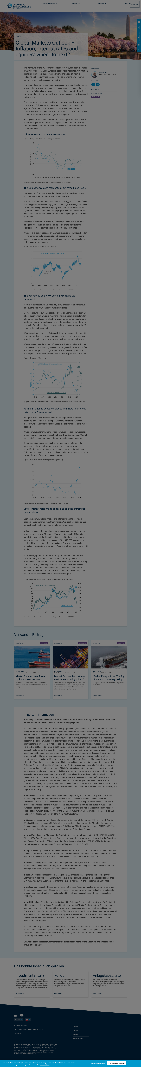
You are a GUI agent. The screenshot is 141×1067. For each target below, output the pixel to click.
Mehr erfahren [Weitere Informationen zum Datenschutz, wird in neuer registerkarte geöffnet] (44, 1065)
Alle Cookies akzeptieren (116, 1063)
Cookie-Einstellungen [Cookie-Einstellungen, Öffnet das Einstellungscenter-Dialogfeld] (98, 1063)
